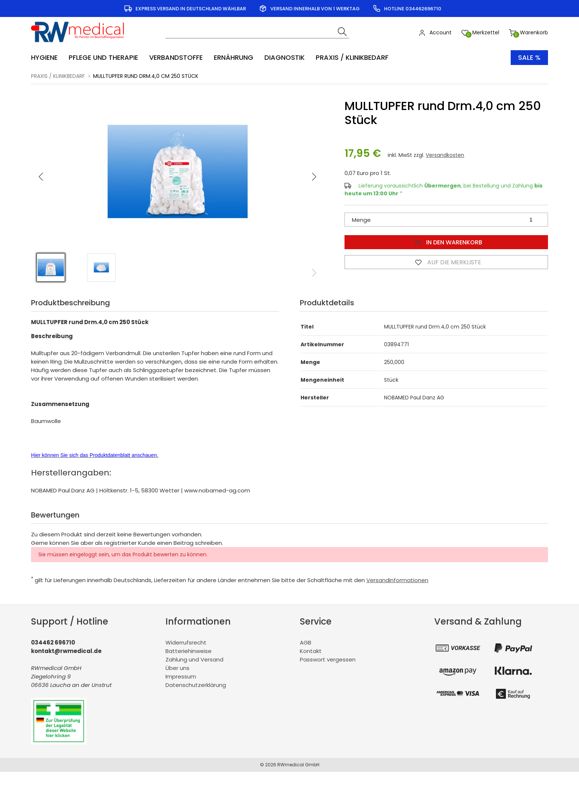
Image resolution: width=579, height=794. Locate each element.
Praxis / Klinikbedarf (58, 76)
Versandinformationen (397, 580)
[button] (314, 176)
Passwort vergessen (328, 659)
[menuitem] (48, 57)
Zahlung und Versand (194, 659)
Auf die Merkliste (446, 262)
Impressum (180, 676)
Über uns (177, 668)
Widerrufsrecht (185, 642)
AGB (305, 642)
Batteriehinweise (188, 651)
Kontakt (311, 651)
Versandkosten (445, 155)
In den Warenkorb (446, 242)
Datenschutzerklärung (195, 685)
